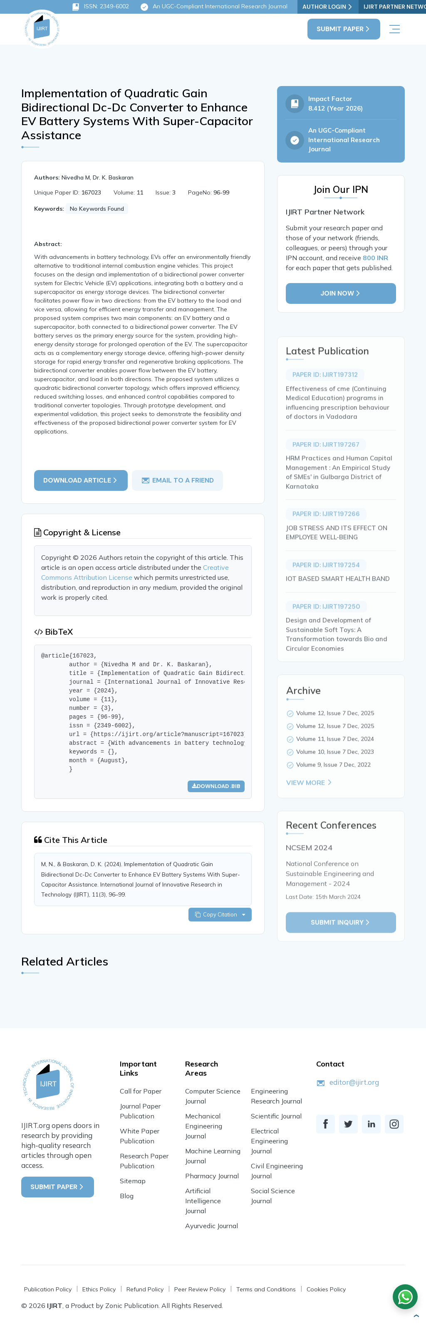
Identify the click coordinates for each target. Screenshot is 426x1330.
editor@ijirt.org (354, 1083)
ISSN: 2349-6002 (100, 7)
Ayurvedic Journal (211, 1226)
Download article (81, 480)
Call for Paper (140, 1092)
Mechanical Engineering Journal (203, 1127)
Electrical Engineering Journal (269, 1142)
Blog (127, 1196)
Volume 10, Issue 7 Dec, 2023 (335, 766)
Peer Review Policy (199, 1290)
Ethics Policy (99, 1290)
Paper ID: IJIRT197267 (325, 459)
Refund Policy (144, 1290)
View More (309, 797)
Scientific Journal (276, 1117)
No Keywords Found (97, 209)
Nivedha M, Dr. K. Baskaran (98, 178)
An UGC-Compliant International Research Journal (213, 7)
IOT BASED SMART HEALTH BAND (338, 593)
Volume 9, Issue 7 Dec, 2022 (333, 779)
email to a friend (177, 480)
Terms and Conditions (266, 1290)
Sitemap (133, 1181)
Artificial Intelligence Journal (203, 1201)
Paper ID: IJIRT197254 (326, 580)
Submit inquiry (341, 937)
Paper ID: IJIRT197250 (326, 621)
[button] (416, 1316)
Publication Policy (48, 1290)
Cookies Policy (326, 1290)
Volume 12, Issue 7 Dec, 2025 (335, 728)
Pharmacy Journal (212, 1176)
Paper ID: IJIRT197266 (326, 529)
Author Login (328, 6)
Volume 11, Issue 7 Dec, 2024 (335, 753)
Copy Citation (220, 915)
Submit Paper (344, 29)
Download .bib (216, 786)
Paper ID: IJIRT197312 (325, 389)
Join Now (341, 294)
